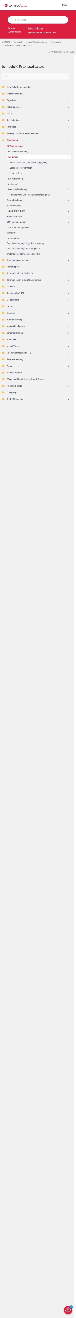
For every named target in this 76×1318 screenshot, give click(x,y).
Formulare (9, 126)
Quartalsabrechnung (17, 189)
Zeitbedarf (13, 184)
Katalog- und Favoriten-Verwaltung (20, 133)
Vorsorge (8, 313)
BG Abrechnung (14, 205)
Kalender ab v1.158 (13, 293)
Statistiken (9, 339)
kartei (30, 28)
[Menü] (66, 5)
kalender (39, 28)
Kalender (8, 286)
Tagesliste (9, 100)
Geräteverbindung (12, 359)
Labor (7, 306)
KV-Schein (13, 157)
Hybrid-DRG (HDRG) (16, 211)
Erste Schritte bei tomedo (16, 87)
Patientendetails (12, 106)
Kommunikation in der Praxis (17, 273)
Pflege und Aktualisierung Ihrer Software (23, 379)
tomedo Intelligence (13, 326)
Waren (7, 366)
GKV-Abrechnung (15, 146)
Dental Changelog (12, 399)
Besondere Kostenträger (21, 168)
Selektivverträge (14, 216)
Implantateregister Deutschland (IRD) (24, 254)
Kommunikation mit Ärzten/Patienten (21, 279)
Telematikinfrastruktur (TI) (16, 352)
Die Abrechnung (15, 179)
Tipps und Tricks (12, 385)
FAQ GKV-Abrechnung (18, 151)
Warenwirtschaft (12, 372)
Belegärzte (11, 233)
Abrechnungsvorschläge (15, 260)
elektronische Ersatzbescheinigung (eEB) (28, 162)
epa (54, 32)
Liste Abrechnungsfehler (18, 227)
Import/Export (11, 346)
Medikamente (10, 299)
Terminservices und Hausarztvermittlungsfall (29, 195)
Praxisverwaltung (12, 93)
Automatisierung (12, 319)
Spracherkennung (12, 332)
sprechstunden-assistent (39, 32)
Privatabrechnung (15, 200)
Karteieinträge (11, 120)
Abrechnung (10, 140)
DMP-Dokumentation (16, 222)
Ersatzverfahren (17, 173)
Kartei (7, 113)
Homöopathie (13, 238)
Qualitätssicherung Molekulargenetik (23, 248)
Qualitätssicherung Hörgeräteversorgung (25, 243)
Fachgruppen (10, 266)
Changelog (9, 392)
